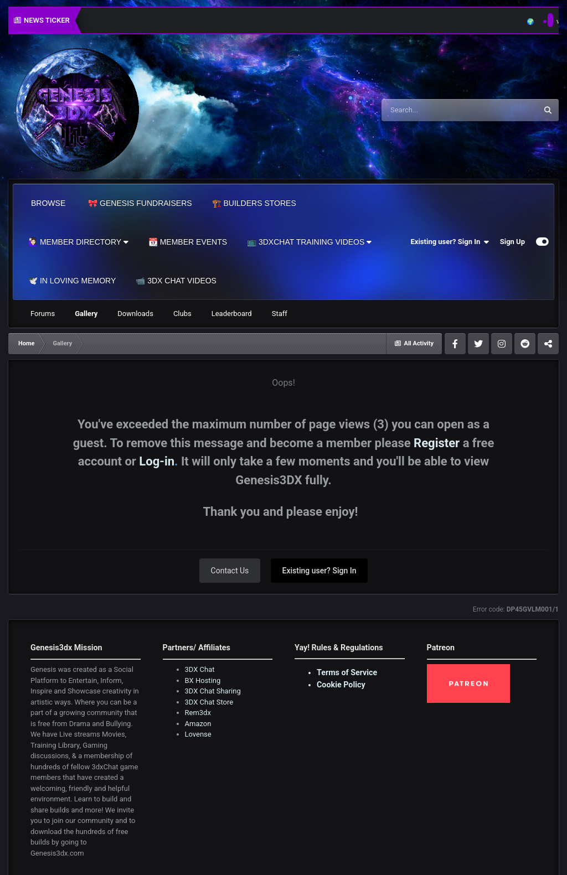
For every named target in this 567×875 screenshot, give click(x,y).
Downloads (135, 313)
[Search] (431, 110)
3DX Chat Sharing (213, 691)
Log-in (156, 461)
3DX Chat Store (209, 702)
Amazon (198, 723)
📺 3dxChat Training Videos (309, 241)
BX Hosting (203, 680)
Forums (42, 313)
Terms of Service (347, 672)
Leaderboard (232, 313)
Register (437, 443)
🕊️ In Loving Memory (72, 280)
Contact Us (230, 570)
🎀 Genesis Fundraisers (140, 203)
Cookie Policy (341, 684)
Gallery (86, 313)
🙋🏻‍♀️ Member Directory (78, 241)
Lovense (198, 734)
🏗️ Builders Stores (254, 203)
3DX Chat (200, 669)
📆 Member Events (187, 241)
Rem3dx (198, 712)
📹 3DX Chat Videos (176, 280)
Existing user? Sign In (450, 241)
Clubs (182, 313)
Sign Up (512, 241)
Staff (279, 313)
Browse (48, 203)
